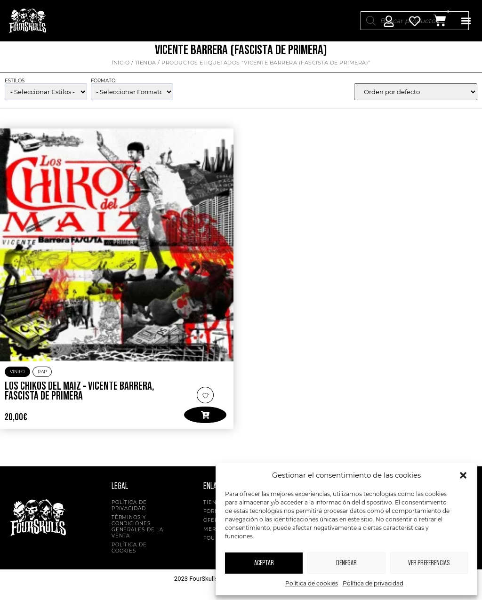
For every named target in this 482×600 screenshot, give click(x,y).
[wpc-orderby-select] (415, 97)
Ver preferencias (429, 563)
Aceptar (264, 563)
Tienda (145, 68)
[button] (463, 475)
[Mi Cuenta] (388, 21)
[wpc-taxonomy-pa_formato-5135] (132, 97)
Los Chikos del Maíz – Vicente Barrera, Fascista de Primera (79, 397)
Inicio (120, 68)
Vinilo (17, 377)
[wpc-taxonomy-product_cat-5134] (46, 97)
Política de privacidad (373, 583)
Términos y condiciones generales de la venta (138, 532)
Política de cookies (311, 583)
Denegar (346, 563)
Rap (42, 377)
